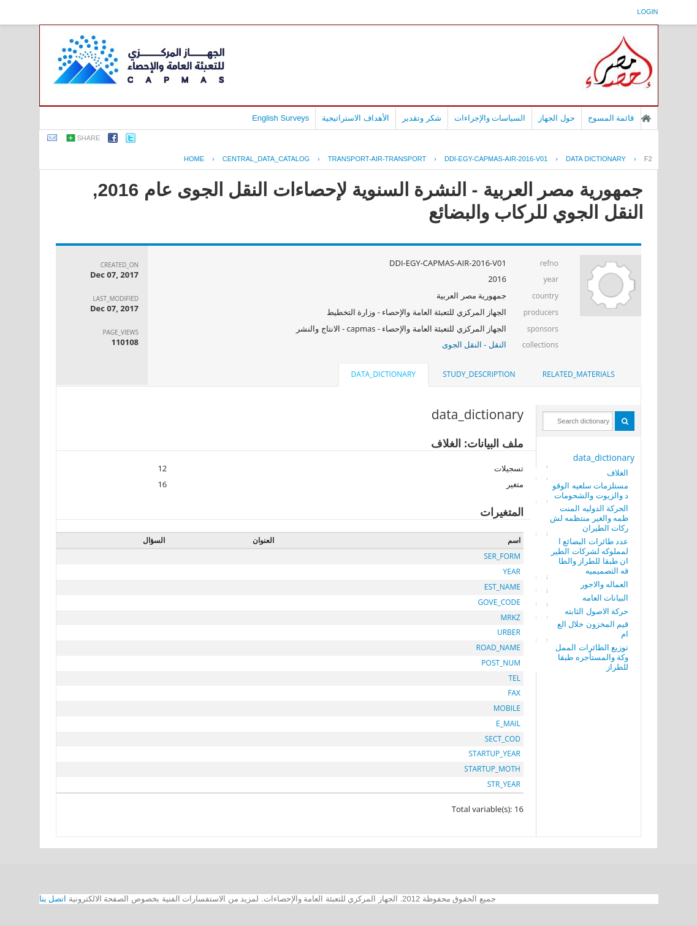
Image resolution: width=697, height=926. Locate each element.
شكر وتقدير (421, 118)
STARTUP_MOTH (492, 769)
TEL (514, 678)
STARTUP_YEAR (494, 753)
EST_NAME (502, 587)
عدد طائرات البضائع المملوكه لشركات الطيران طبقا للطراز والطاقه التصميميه (589, 555)
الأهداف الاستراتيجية (355, 118)
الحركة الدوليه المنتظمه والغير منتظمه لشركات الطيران (589, 518)
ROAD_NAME (498, 647)
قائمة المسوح (611, 118)
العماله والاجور (604, 584)
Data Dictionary (596, 158)
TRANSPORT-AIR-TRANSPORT (377, 158)
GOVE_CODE (499, 602)
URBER (508, 632)
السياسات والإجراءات (490, 118)
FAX (514, 693)
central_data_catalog (266, 158)
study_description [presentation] (479, 374)
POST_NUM (500, 663)
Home (194, 158)
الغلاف (617, 472)
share (89, 138)
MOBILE (506, 708)
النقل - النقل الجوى (474, 344)
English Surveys (280, 118)
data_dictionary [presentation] (383, 374)
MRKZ (510, 617)
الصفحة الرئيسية (646, 118)
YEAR (511, 571)
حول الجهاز (556, 118)
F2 (648, 158)
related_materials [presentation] (579, 374)
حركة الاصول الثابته (596, 611)
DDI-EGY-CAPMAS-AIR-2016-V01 (495, 158)
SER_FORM (502, 556)
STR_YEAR (503, 784)
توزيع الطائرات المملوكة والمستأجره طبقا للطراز (591, 657)
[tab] (579, 374)
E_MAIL (508, 723)
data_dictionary (603, 457)
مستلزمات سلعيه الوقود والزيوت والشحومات (590, 490)
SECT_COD (502, 739)
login (647, 11)
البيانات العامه (605, 597)
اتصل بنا (53, 898)
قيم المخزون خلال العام (592, 629)
